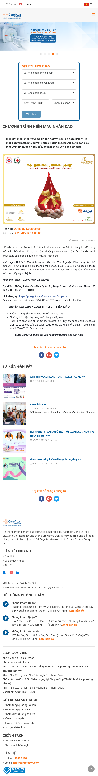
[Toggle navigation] (93, 15)
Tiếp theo (31, 114)
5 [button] (57, 54)
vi (88, 4)
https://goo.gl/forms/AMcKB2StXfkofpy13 (43, 296)
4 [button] (53, 54)
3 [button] (49, 54)
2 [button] (45, 54)
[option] (49, 36)
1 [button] (41, 54)
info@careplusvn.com (26, 762)
